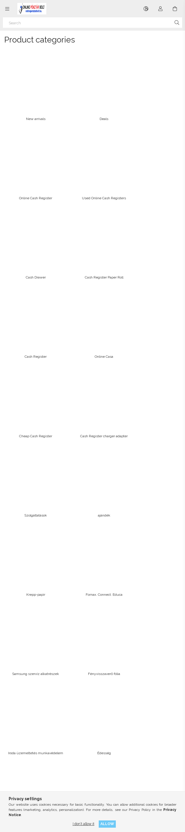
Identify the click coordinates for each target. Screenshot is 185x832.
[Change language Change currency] (146, 8)
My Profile (104, 682)
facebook (14, 784)
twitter (39, 784)
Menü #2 (103, 734)
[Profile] (160, 8)
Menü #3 (103, 741)
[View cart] (175, 8)
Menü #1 (103, 727)
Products (16, 675)
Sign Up (102, 675)
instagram (26, 784)
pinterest (52, 784)
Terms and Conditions (27, 727)
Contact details (21, 756)
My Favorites (106, 696)
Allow (107, 824)
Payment (16, 741)
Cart (99, 689)
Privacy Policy (21, 734)
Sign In (101, 667)
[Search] (92, 22)
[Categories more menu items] (7, 8)
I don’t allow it (83, 824)
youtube (64, 784)
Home (14, 667)
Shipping (16, 748)
